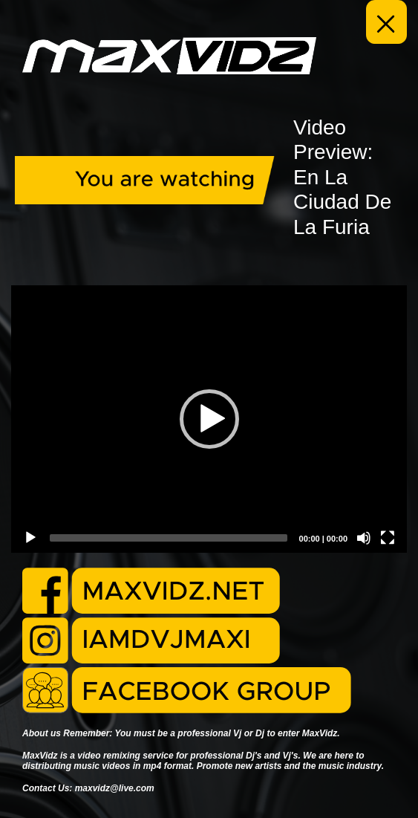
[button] (209, 419)
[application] (209, 419)
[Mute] (363, 537)
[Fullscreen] (387, 537)
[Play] (30, 537)
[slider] (168, 538)
